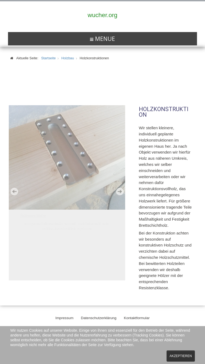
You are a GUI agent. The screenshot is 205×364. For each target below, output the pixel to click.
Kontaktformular (137, 317)
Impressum (64, 317)
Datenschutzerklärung (98, 317)
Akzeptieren (180, 356)
